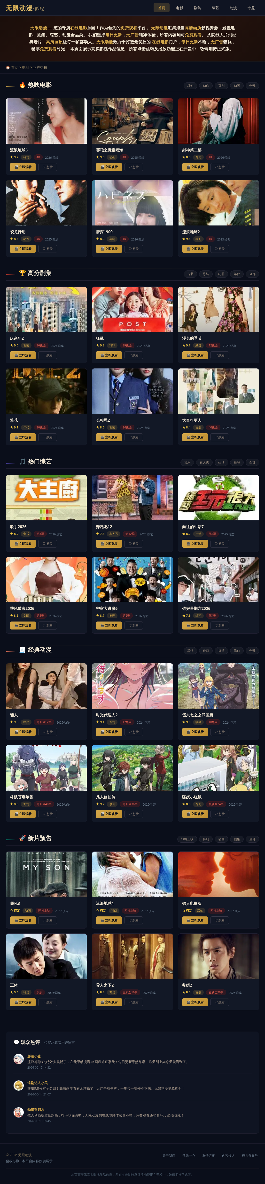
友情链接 (208, 1155)
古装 (190, 274)
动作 (206, 85)
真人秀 (204, 462)
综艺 (215, 7)
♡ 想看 (47, 167)
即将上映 (187, 839)
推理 (237, 462)
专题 (251, 7)
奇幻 (206, 650)
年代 (237, 274)
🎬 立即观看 (22, 167)
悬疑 (206, 274)
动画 (237, 85)
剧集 (197, 7)
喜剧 (221, 85)
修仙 (237, 650)
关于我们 (169, 1155)
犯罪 (221, 274)
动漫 (233, 7)
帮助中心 (188, 1155)
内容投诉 (228, 1155)
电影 (179, 7)
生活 (221, 462)
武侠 (190, 650)
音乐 (187, 462)
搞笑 (221, 650)
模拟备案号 (250, 1155)
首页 (161, 7)
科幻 (190, 85)
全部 (252, 85)
